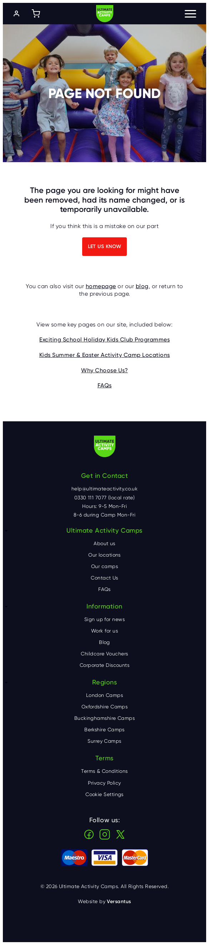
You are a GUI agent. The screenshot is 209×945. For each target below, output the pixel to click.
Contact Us (104, 578)
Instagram (104, 834)
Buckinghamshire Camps (104, 718)
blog (142, 286)
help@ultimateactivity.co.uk (104, 488)
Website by (104, 901)
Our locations (104, 555)
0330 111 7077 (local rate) (104, 497)
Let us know (104, 246)
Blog (104, 642)
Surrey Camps (104, 741)
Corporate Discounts (105, 665)
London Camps (104, 695)
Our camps (104, 566)
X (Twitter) (120, 834)
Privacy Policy (104, 783)
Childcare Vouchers (104, 653)
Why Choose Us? (104, 370)
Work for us (104, 631)
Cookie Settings (104, 794)
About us (104, 543)
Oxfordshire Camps (104, 706)
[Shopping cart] (35, 13)
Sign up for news (104, 619)
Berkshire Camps (104, 729)
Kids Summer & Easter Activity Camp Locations (104, 355)
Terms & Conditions (104, 771)
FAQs (105, 385)
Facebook (89, 834)
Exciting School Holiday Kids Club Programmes (104, 339)
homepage (101, 286)
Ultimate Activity (104, 13)
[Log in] (16, 13)
